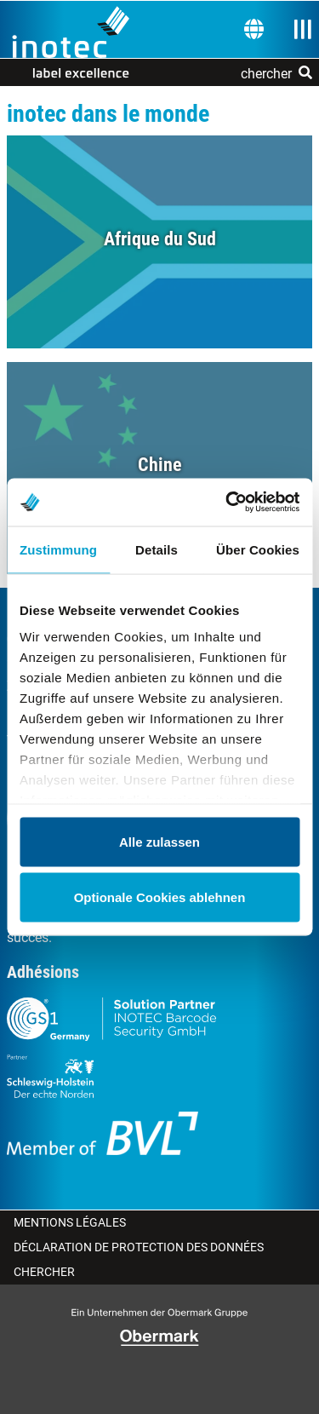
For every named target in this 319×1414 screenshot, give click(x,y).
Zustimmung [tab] (58, 549)
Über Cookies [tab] (257, 549)
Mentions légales (70, 1222)
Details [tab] (156, 549)
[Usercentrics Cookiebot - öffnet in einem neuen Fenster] (227, 502)
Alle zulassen (159, 841)
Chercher (44, 1272)
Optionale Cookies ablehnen (160, 897)
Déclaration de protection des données (139, 1247)
